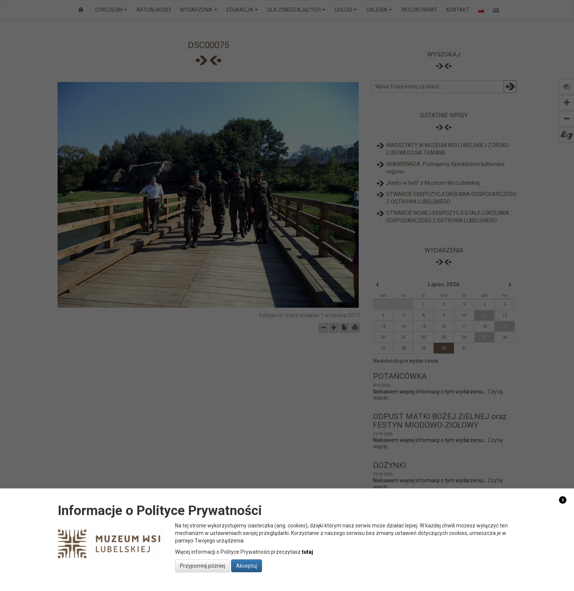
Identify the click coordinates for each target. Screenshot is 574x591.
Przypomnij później (202, 566)
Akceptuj (246, 566)
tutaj (307, 552)
